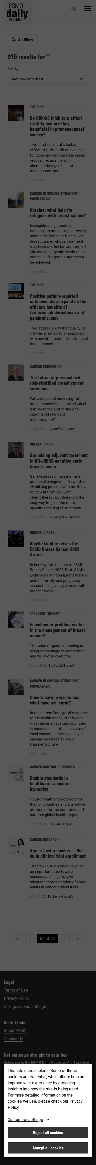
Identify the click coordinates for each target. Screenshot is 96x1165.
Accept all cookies (48, 1147)
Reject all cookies (48, 1132)
